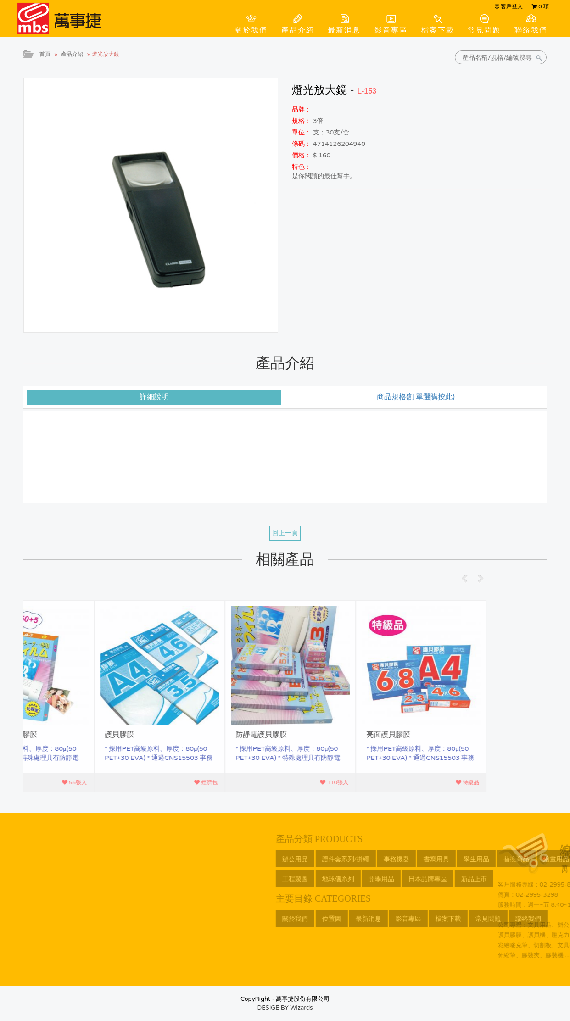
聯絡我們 (531, 30)
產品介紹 (297, 30)
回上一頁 (285, 533)
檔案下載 (437, 30)
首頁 (44, 54)
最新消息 (344, 30)
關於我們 (251, 30)
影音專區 (391, 30)
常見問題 (484, 30)
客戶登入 (509, 6)
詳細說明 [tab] (154, 397)
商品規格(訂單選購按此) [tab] (416, 397)
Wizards (301, 1007)
